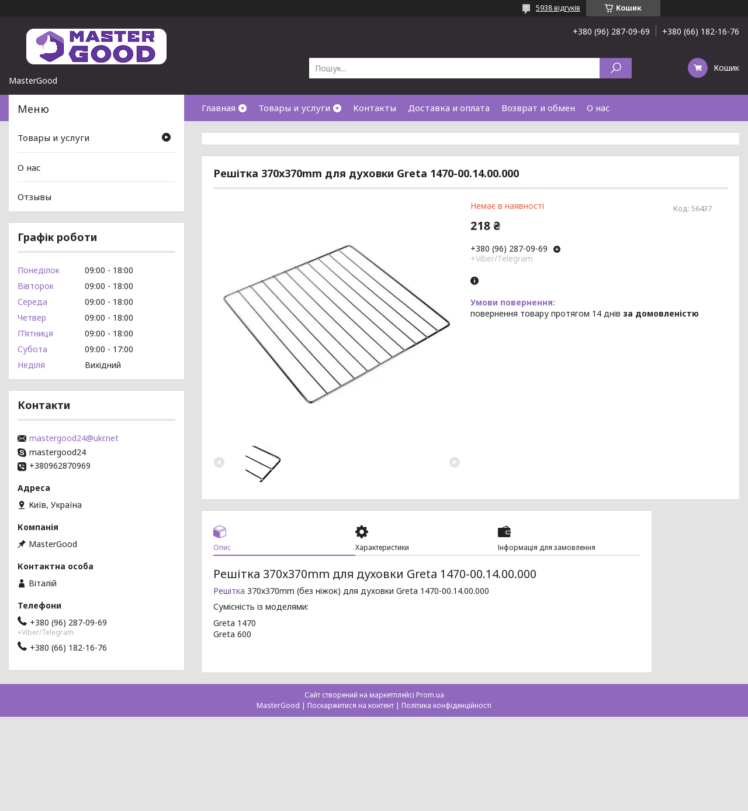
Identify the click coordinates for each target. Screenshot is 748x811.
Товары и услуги (294, 108)
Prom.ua (430, 695)
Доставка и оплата (449, 108)
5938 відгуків (558, 8)
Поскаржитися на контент (350, 705)
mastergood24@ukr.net (74, 438)
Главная (219, 108)
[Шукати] (616, 68)
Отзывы (34, 196)
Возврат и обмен (538, 108)
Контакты (374, 108)
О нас (598, 108)
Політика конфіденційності (446, 705)
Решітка (229, 590)
